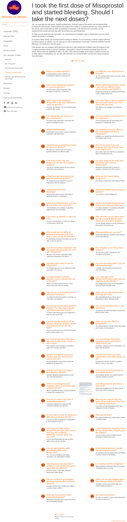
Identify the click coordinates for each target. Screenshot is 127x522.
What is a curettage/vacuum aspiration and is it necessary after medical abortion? (61, 386)
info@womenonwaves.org (13, 107)
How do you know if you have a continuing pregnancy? (59, 400)
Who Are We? (9, 36)
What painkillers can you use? (108, 232)
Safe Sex (8, 59)
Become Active (9, 50)
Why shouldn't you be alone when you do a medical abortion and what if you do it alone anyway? (110, 219)
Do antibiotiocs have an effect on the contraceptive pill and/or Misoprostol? (109, 131)
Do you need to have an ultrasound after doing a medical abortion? (61, 416)
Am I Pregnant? (10, 64)
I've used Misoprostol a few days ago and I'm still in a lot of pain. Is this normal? (60, 341)
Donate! (6, 88)
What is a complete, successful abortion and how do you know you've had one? (59, 357)
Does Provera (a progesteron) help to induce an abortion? (61, 146)
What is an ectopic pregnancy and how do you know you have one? (110, 204)
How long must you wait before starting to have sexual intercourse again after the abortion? (61, 466)
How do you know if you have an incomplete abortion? (109, 371)
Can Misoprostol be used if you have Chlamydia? (59, 117)
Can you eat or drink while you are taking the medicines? (61, 293)
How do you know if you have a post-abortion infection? (59, 371)
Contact (6, 93)
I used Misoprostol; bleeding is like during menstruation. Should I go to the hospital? (110, 430)
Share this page (10, 111)
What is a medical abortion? (58, 71)
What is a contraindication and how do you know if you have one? (61, 204)
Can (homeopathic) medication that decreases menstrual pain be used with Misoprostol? (61, 250)
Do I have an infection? (105, 495)
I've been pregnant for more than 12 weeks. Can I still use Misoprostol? (109, 163)
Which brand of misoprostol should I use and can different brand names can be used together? (110, 87)
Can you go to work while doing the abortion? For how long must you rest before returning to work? (61, 308)
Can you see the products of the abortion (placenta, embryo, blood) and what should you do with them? (61, 324)
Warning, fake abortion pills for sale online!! (15, 78)
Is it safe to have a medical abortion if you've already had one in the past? (60, 279)
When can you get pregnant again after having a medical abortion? (110, 480)
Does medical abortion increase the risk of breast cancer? (109, 449)
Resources (7, 83)
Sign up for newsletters (12, 98)
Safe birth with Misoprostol (14, 68)
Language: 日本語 (10, 31)
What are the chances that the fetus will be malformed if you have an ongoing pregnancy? (110, 401)
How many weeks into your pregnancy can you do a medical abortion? (60, 163)
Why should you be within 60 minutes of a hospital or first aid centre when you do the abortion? (60, 234)
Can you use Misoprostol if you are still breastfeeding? (110, 264)
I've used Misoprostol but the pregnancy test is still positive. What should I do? (108, 341)
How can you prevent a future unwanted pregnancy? (59, 496)
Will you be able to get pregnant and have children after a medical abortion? (60, 481)
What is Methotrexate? (56, 129)
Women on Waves (14, 9)
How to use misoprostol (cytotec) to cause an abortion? (60, 86)
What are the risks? (104, 415)
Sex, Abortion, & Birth (12, 55)
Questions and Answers (13, 72)
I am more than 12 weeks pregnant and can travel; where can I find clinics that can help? (110, 102)
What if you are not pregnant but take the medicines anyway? (60, 177)
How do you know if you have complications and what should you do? (110, 357)
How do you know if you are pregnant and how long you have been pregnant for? (109, 147)
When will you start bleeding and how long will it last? (109, 293)
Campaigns (8, 41)
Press (5, 46)
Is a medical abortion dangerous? (110, 464)
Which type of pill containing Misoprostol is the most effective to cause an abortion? (61, 102)
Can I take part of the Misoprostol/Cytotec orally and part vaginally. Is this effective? (110, 279)
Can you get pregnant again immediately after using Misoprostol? (58, 450)
